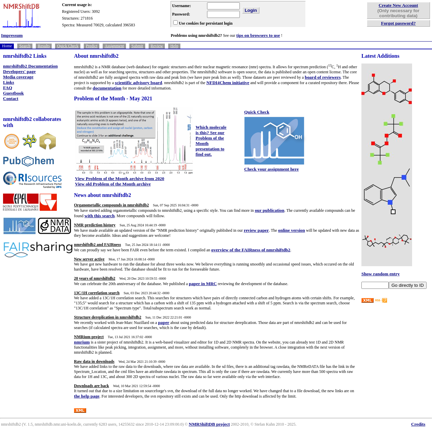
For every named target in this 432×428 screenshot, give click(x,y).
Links (8, 82)
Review (157, 46)
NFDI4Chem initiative (227, 82)
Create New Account (398, 5)
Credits (418, 424)
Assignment (114, 46)
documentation (107, 88)
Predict (91, 46)
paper (163, 322)
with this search (99, 215)
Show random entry (380, 273)
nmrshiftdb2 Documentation (30, 66)
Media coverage (18, 76)
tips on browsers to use (258, 35)
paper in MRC (203, 283)
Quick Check (67, 46)
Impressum (12, 35)
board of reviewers (322, 77)
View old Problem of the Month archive (113, 183)
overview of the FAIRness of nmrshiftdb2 (250, 249)
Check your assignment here (271, 169)
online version (291, 230)
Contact (10, 98)
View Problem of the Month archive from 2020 (119, 178)
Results (44, 46)
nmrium (82, 342)
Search (24, 46)
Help (174, 46)
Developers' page (19, 71)
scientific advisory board (138, 82)
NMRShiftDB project (209, 424)
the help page (87, 396)
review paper (256, 230)
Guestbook (13, 93)
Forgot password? (398, 23)
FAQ (7, 87)
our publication (269, 210)
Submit (137, 46)
